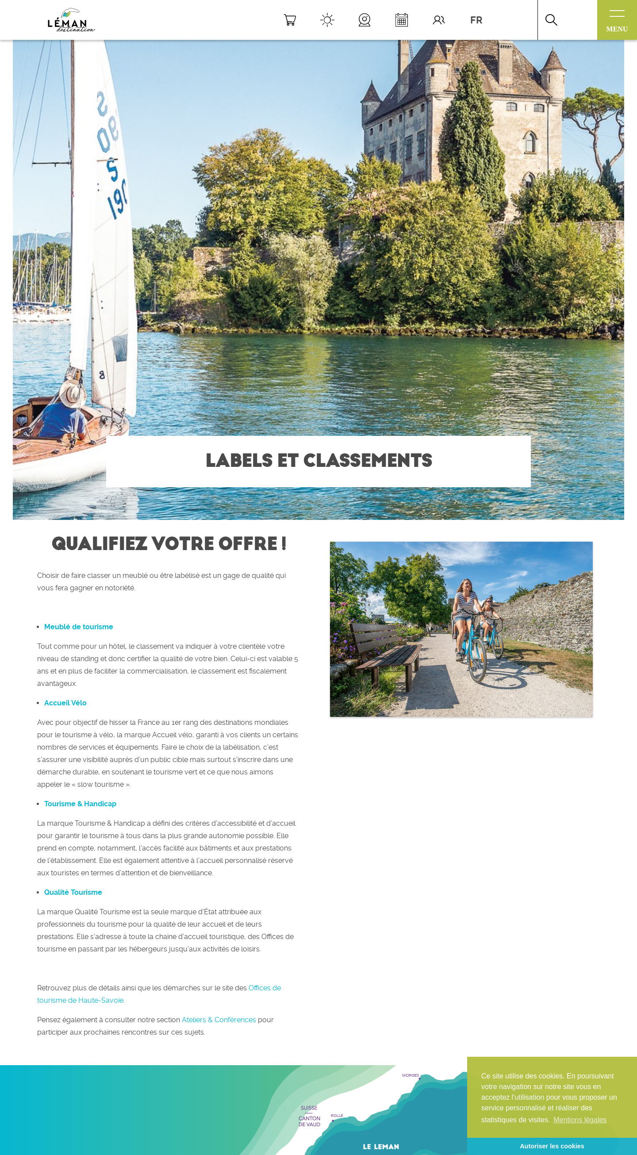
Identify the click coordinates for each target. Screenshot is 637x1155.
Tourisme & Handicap (80, 804)
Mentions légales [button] (579, 1120)
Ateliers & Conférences (219, 1020)
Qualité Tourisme (73, 892)
